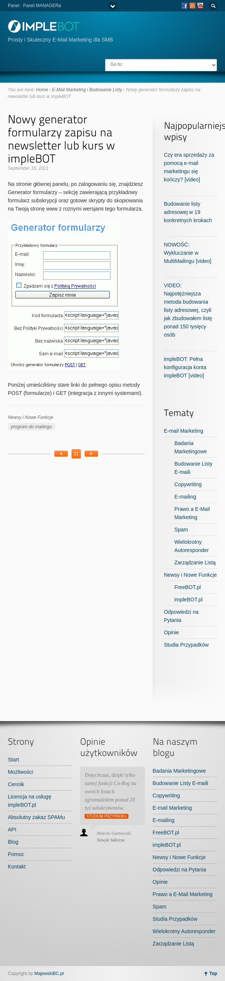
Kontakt (16, 867)
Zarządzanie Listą (195, 562)
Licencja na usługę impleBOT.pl (29, 801)
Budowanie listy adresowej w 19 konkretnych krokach (188, 212)
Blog (13, 842)
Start (13, 760)
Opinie (171, 632)
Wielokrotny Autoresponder (184, 931)
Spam (181, 530)
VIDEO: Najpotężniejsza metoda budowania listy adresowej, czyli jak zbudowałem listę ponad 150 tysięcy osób (188, 310)
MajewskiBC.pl (49, 973)
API (12, 830)
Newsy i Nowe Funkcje (30, 417)
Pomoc (16, 854)
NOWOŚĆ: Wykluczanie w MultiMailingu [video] (188, 253)
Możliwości (20, 772)
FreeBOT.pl (187, 587)
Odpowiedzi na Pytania (179, 870)
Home (42, 89)
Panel (13, 5)
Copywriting (188, 484)
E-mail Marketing (183, 431)
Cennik (16, 784)
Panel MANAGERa (42, 5)
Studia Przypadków (186, 645)
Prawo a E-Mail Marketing (183, 894)
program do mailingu (31, 426)
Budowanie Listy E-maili (181, 783)
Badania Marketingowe (179, 771)
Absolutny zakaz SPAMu (36, 817)
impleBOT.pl (188, 600)
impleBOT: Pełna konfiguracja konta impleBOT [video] (185, 367)
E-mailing (185, 497)
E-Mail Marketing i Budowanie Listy (87, 89)
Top (213, 973)
